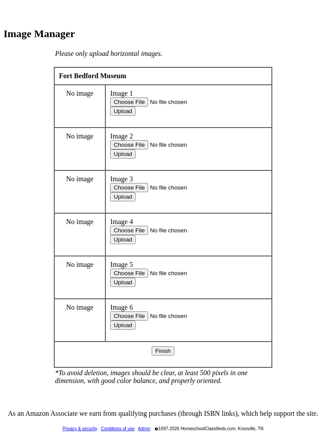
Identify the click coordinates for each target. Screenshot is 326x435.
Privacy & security (79, 428)
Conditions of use (118, 428)
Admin (144, 428)
